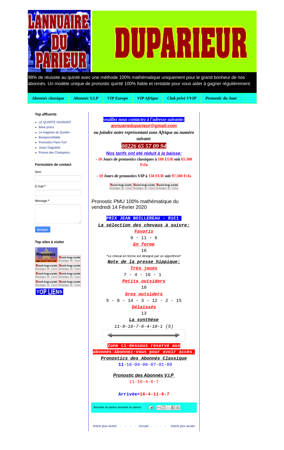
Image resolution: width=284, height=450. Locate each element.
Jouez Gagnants (49, 147)
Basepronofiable (49, 137)
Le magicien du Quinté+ (54, 132)
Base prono (46, 127)
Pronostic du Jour (221, 98)
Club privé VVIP (181, 98)
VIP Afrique (147, 98)
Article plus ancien (183, 426)
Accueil (144, 426)
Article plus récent (104, 426)
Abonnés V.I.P (85, 98)
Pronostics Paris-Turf (53, 142)
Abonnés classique (48, 98)
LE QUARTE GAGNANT (55, 122)
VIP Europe (117, 98)
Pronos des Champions (54, 152)
